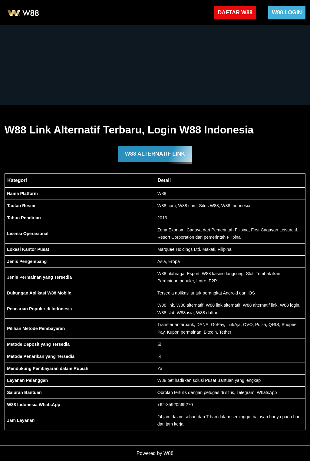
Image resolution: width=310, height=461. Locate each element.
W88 (168, 453)
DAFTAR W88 (235, 12)
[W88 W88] (23, 12)
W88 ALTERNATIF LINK (155, 154)
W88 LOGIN (287, 12)
